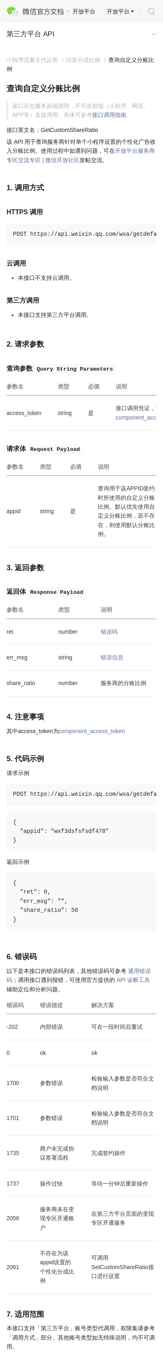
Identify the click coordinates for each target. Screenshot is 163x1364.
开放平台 (118, 11)
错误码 (109, 631)
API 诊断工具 (133, 980)
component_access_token (92, 731)
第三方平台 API (30, 34)
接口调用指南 (109, 115)
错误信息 (112, 657)
